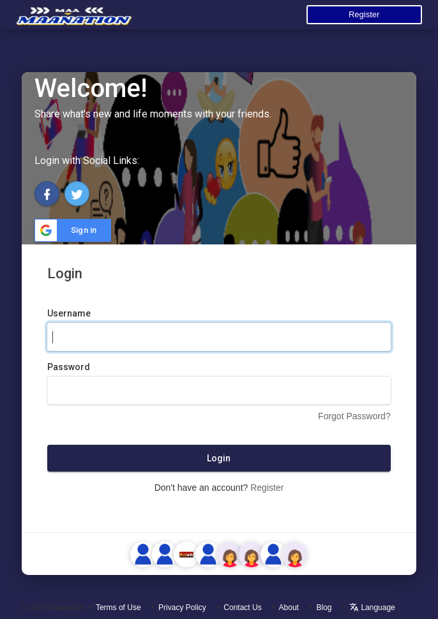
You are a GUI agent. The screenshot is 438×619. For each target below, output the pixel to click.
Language (372, 607)
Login (218, 458)
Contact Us (242, 607)
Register (364, 14)
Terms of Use (118, 607)
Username (69, 313)
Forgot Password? (354, 416)
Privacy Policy (182, 607)
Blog (323, 607)
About (289, 607)
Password (68, 367)
